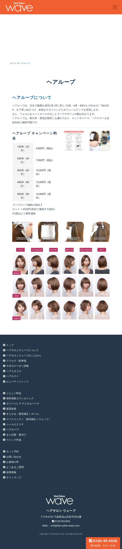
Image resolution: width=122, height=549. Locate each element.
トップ (10, 345)
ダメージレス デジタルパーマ (22, 403)
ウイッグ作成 (13, 439)
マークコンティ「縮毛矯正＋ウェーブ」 (28, 419)
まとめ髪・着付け (16, 434)
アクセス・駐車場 (16, 360)
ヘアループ (12, 429)
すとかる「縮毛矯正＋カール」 (23, 413)
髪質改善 (11, 408)
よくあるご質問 (15, 467)
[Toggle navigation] (115, 7)
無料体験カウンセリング (20, 398)
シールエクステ (15, 424)
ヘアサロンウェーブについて (22, 350)
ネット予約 (12, 451)
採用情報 (11, 472)
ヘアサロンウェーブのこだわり (23, 355)
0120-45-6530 (103, 543)
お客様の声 (12, 462)
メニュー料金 (13, 393)
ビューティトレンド (17, 381)
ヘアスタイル (13, 371)
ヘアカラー (12, 376)
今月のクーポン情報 (17, 365)
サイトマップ (13, 477)
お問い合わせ (13, 456)
